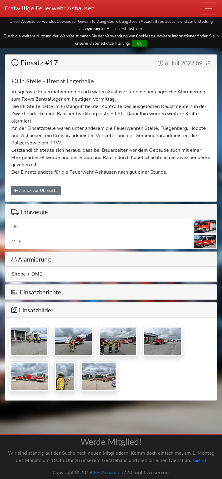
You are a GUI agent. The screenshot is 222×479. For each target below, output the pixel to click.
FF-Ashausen (108, 472)
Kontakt (199, 460)
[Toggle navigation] (208, 8)
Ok (139, 43)
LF (114, 226)
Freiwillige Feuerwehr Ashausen (50, 8)
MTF (114, 241)
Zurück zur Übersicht (36, 190)
